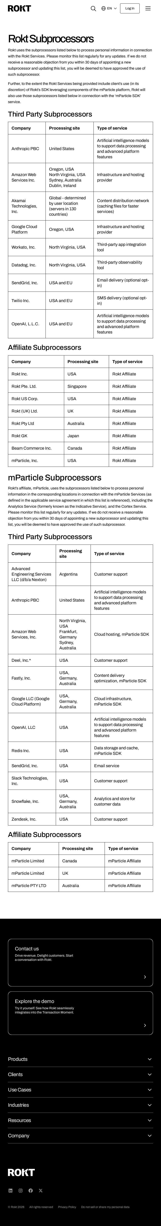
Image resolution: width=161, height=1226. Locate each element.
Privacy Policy (67, 1207)
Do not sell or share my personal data (105, 1207)
